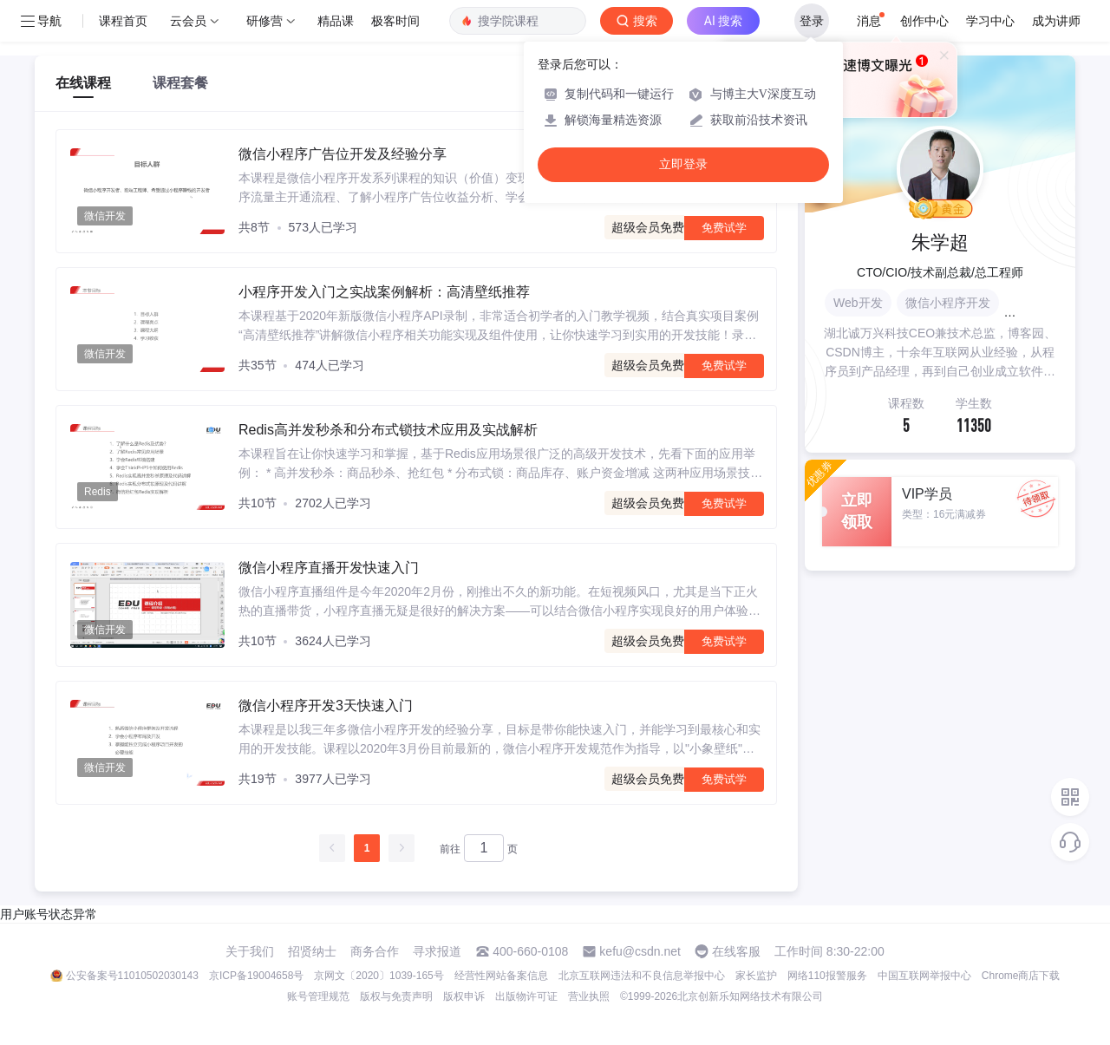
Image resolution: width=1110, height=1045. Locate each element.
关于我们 (249, 951)
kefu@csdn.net (640, 951)
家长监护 (756, 976)
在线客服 (736, 951)
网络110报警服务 (827, 976)
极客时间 (395, 21)
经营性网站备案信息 (501, 976)
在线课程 (83, 82)
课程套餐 (180, 82)
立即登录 (683, 164)
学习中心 (990, 21)
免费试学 (724, 227)
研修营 (264, 21)
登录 (812, 21)
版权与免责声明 (396, 996)
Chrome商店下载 (1021, 976)
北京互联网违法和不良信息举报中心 (641, 976)
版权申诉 (464, 996)
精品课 (335, 21)
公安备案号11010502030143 (132, 976)
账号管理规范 (318, 996)
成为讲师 (1056, 21)
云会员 (188, 21)
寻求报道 (437, 951)
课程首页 (123, 21)
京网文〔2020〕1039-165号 (378, 976)
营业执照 (589, 996)
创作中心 (924, 21)
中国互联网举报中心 (924, 976)
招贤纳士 (312, 951)
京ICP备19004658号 (256, 976)
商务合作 (374, 951)
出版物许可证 (526, 996)
